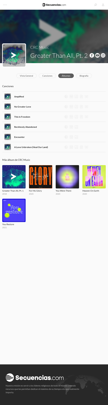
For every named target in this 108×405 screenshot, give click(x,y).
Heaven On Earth (90, 190)
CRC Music (39, 47)
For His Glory (35, 190)
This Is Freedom (22, 116)
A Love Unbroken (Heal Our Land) (31, 147)
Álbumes (66, 75)
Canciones (47, 75)
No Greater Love (22, 106)
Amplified (19, 96)
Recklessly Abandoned (25, 126)
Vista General (26, 75)
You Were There (63, 190)
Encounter (19, 137)
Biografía (84, 75)
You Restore (8, 224)
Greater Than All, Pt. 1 (12, 190)
